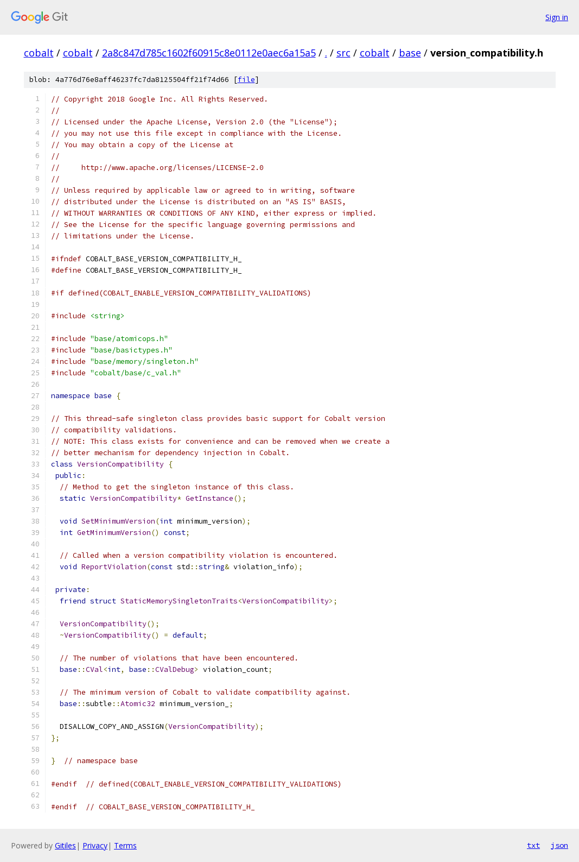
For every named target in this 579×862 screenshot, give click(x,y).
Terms (125, 845)
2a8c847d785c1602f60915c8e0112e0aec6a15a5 (209, 52)
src (343, 52)
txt (533, 845)
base (410, 52)
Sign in (556, 17)
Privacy (94, 845)
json (559, 845)
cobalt (39, 52)
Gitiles (65, 845)
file (246, 79)
